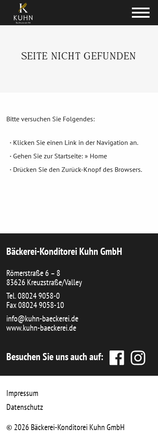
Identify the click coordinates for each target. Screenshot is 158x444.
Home (98, 156)
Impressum (22, 393)
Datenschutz (24, 406)
